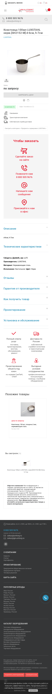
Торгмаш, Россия (10, 599)
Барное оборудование (11, 644)
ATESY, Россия (9, 603)
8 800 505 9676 (24, 177)
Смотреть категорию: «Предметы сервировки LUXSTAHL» (25, 128)
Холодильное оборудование (14, 629)
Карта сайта (10, 577)
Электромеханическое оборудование (17, 631)
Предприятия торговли (12, 570)
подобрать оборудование (14, 675)
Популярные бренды (14, 587)
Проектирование (12, 565)
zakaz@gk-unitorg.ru (14, 538)
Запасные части (9, 646)
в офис (24, 211)
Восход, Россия (9, 608)
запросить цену (25, 95)
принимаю (33, 690)
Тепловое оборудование (12, 627)
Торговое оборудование (12, 648)
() (39, 3)
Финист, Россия (9, 595)
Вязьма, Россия (9, 601)
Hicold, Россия (9, 605)
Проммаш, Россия (10, 612)
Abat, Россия (8, 591)
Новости (7, 556)
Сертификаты (8, 560)
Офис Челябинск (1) (26, 107)
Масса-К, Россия (10, 610)
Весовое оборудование (12, 642)
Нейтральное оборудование (14, 638)
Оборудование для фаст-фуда (14, 640)
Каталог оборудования (16, 624)
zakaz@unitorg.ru (13, 21)
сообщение (24, 194)
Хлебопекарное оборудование (14, 633)
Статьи (6, 558)
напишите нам (31, 675)
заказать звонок (14, 3)
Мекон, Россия (9, 597)
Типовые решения (10, 573)
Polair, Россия (8, 593)
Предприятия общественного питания (17, 568)
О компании (10, 552)
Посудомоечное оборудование (15, 636)
